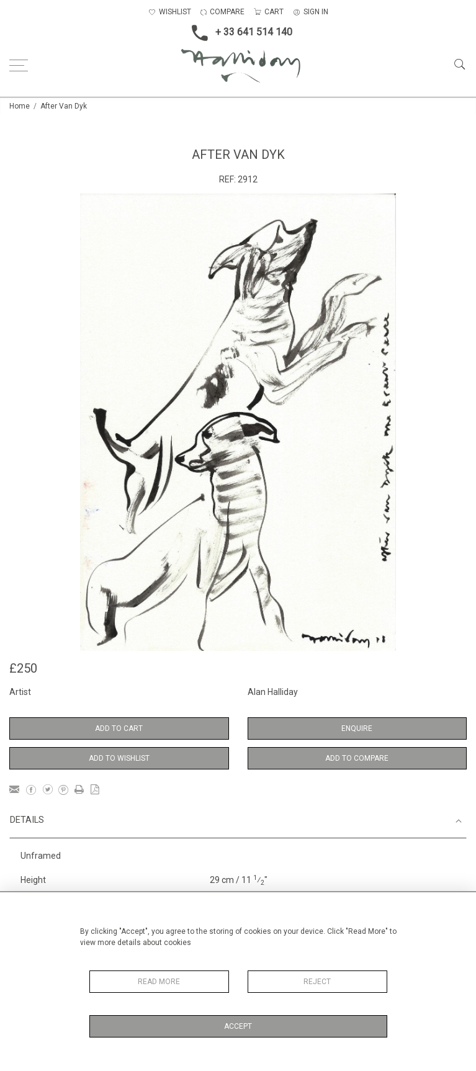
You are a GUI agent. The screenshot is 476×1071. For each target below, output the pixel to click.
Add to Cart (119, 728)
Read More (159, 981)
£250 (23, 668)
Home (19, 106)
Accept (238, 1026)
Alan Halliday (273, 692)
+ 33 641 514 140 (238, 33)
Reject (317, 981)
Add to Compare (356, 758)
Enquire (356, 728)
